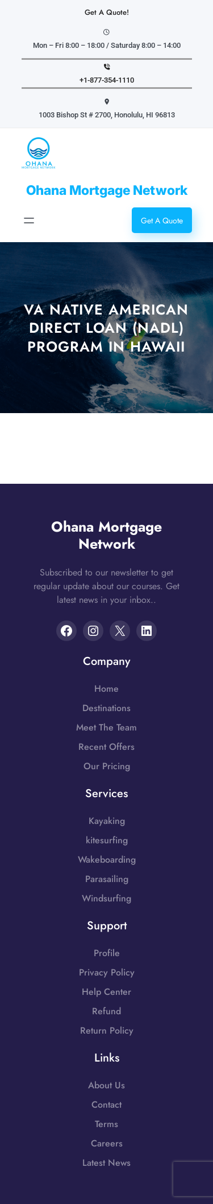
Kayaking (107, 820)
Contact (106, 1104)
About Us (106, 1085)
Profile (107, 953)
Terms (106, 1123)
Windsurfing (106, 898)
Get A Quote (162, 220)
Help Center (106, 991)
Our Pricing (106, 766)
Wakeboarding (107, 859)
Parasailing (106, 878)
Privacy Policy (107, 972)
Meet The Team (106, 727)
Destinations (106, 708)
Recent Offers (106, 746)
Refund (106, 1011)
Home (106, 688)
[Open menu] (29, 220)
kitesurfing (107, 840)
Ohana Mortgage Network (106, 190)
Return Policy (106, 1030)
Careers (107, 1143)
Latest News (106, 1162)
